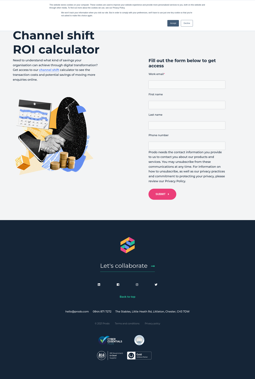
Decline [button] (187, 23)
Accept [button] (173, 23)
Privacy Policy (175, 181)
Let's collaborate (124, 265)
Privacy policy (152, 323)
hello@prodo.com (77, 311)
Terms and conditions (127, 323)
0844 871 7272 (102, 311)
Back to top (127, 296)
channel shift (49, 70)
